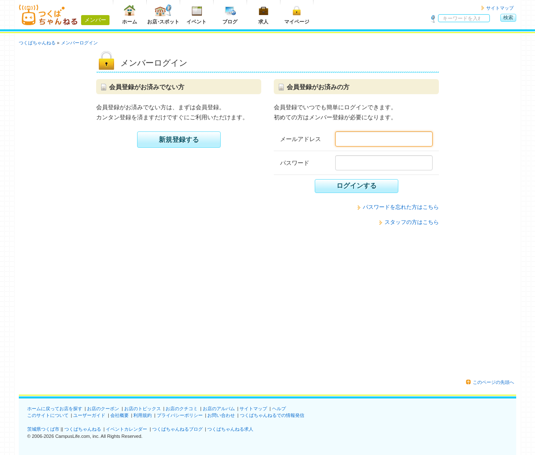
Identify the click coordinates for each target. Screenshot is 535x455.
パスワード (294, 162)
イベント (196, 14)
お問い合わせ (221, 415)
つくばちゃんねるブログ (177, 429)
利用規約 (142, 415)
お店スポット (163, 14)
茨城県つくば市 (43, 429)
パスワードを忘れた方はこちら (401, 207)
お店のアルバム (219, 408)
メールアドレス (300, 139)
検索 (508, 18)
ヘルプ (279, 408)
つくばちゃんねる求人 (230, 429)
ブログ (230, 14)
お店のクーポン (103, 408)
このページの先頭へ (493, 382)
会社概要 (119, 415)
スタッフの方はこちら (412, 222)
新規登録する (179, 139)
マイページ (296, 14)
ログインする (356, 185)
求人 (263, 14)
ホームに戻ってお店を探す (54, 408)
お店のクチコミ (182, 408)
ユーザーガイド (89, 415)
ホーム (129, 14)
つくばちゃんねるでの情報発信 (272, 415)
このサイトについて (48, 415)
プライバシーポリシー (180, 415)
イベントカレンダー (126, 429)
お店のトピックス (142, 408)
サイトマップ (500, 7)
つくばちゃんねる (82, 429)
